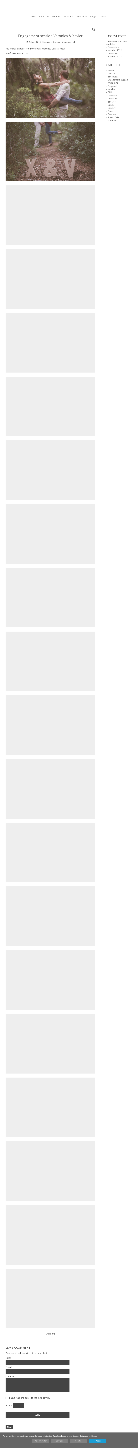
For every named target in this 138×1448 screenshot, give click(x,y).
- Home (110, 70)
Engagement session (51, 42)
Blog (92, 16)
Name (8, 1358)
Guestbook (82, 16)
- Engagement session (117, 80)
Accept (97, 1441)
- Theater (110, 101)
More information (40, 1441)
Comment (10, 1376)
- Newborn (111, 89)
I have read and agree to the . (29, 1398)
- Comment (66, 42)
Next (9, 1427)
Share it (50, 1334)
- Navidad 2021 (114, 56)
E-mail (9, 1367)
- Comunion (112, 95)
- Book (109, 111)
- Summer (111, 120)
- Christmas (112, 53)
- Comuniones (113, 47)
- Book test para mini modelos (116, 42)
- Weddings (112, 83)
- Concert (110, 108)
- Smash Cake (112, 117)
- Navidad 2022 (114, 50)
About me (44, 16)
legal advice (43, 1398)
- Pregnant (111, 86)
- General (110, 73)
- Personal (111, 114)
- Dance (110, 105)
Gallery (55, 16)
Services (68, 16)
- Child (109, 92)
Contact (103, 16)
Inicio (33, 16)
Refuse (78, 1441)
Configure (59, 1441)
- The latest (112, 76)
